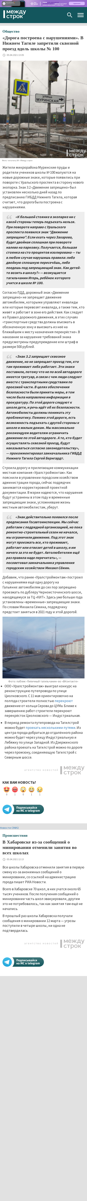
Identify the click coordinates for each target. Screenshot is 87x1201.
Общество (10, 31)
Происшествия (15, 835)
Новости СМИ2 (9, 828)
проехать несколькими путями (50, 727)
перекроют (64, 701)
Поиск (69, 15)
